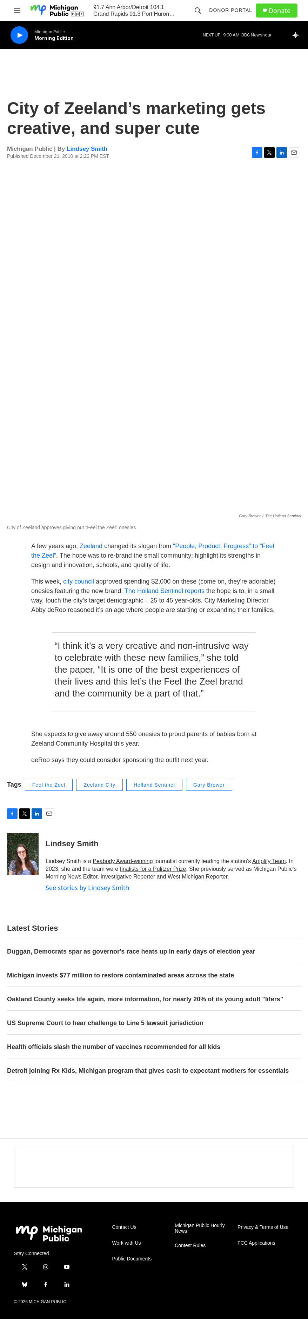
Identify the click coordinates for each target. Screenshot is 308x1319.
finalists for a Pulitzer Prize (153, 869)
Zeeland (92, 546)
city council (78, 581)
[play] (19, 35)
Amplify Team (269, 861)
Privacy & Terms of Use (262, 1227)
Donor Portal (230, 10)
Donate (279, 10)
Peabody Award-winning (123, 861)
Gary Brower (209, 785)
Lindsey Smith (87, 149)
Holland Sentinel (154, 785)
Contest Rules (190, 1245)
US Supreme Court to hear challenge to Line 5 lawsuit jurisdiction (105, 1023)
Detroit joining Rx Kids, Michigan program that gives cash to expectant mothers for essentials (148, 1070)
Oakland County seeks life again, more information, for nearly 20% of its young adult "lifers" (145, 999)
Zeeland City (99, 785)
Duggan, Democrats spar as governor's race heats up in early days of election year (131, 951)
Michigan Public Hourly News (200, 1228)
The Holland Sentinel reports (165, 590)
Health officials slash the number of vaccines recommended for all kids (113, 1046)
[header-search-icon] (198, 10)
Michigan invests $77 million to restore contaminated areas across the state (120, 975)
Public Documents (132, 1258)
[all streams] (297, 35)
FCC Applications (256, 1243)
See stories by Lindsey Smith (87, 887)
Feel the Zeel (49, 785)
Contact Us (124, 1227)
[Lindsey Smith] (23, 854)
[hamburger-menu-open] (17, 11)
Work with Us (126, 1243)
